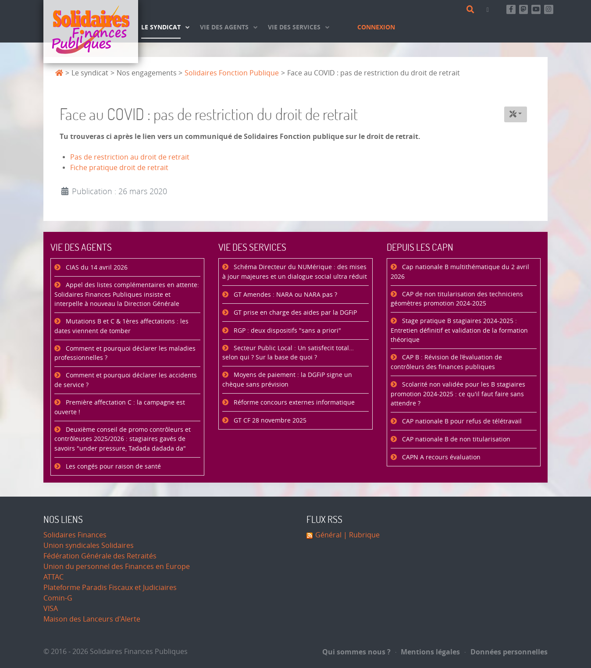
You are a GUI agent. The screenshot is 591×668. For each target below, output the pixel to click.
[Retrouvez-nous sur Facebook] (511, 9)
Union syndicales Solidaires (88, 545)
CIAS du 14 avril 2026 (96, 267)
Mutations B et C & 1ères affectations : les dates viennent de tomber (121, 326)
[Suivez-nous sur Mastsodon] (523, 9)
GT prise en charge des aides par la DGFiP (294, 312)
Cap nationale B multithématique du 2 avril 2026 (460, 272)
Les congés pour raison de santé (112, 466)
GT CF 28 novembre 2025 (269, 420)
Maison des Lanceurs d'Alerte (91, 619)
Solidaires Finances (75, 535)
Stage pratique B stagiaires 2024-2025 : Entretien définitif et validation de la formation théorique (459, 330)
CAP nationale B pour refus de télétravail (461, 421)
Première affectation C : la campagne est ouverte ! (119, 407)
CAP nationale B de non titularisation (455, 439)
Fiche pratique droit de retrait (119, 167)
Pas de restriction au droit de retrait (129, 157)
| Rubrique (361, 535)
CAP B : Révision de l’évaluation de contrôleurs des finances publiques (446, 362)
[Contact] (489, 9)
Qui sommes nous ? (356, 652)
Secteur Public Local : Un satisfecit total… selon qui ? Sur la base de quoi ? (288, 353)
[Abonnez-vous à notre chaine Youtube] (536, 9)
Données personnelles (506, 652)
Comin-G (57, 598)
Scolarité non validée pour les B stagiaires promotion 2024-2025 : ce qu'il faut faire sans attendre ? (458, 394)
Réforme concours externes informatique (293, 402)
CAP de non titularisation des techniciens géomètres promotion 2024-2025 (457, 299)
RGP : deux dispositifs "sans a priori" (286, 330)
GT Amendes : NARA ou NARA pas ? (284, 294)
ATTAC (53, 577)
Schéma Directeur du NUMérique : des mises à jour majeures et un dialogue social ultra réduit (294, 272)
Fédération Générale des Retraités (100, 556)
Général (328, 535)
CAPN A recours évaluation (440, 457)
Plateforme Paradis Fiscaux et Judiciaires (110, 587)
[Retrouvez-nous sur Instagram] (548, 9)
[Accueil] (90, 31)
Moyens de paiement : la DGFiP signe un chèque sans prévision (287, 379)
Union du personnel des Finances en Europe (116, 566)
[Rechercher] (471, 10)
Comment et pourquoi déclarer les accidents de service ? (125, 380)
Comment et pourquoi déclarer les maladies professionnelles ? (125, 353)
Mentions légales (427, 652)
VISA (50, 608)
